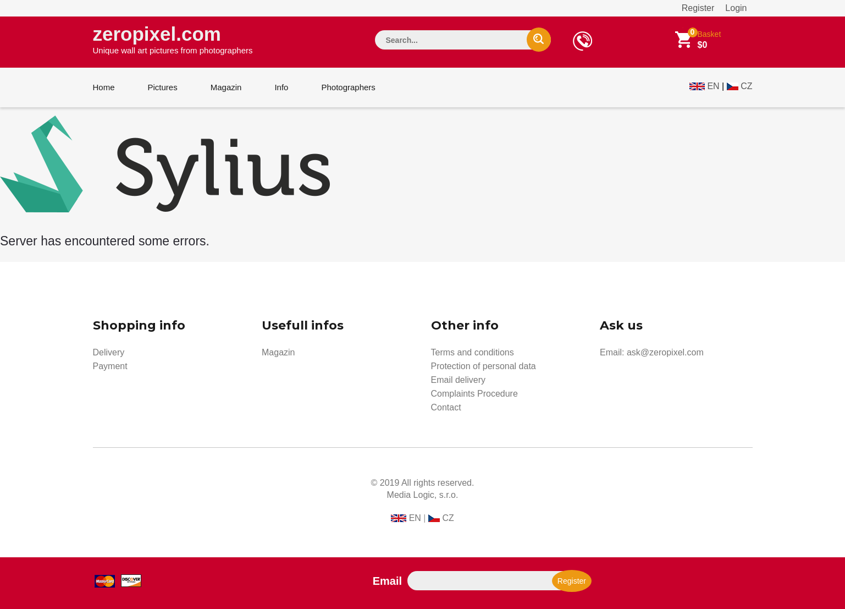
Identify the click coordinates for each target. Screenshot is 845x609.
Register (698, 8)
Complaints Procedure (474, 393)
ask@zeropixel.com (665, 352)
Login (736, 8)
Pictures (163, 87)
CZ (746, 86)
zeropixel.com (173, 39)
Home (104, 87)
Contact (446, 407)
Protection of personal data (483, 366)
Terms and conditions (472, 352)
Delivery (109, 352)
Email (387, 581)
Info (281, 87)
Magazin (226, 87)
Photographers (348, 87)
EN (713, 86)
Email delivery (458, 380)
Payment (110, 366)
